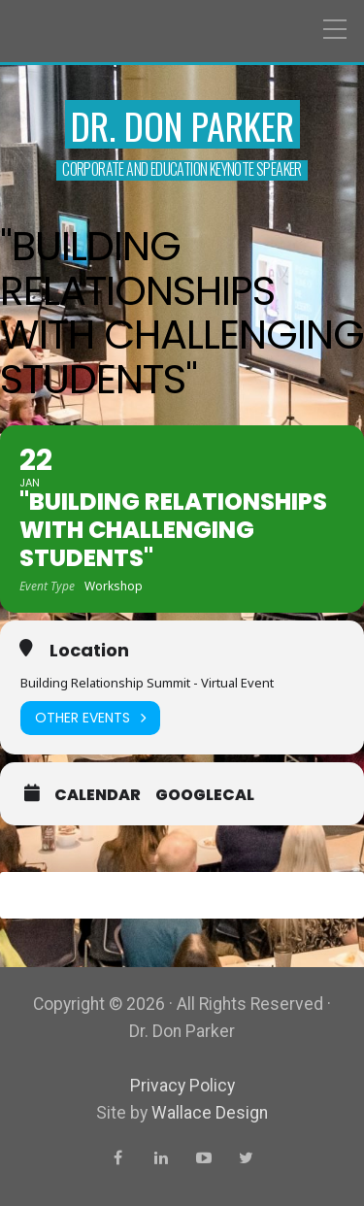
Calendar (97, 795)
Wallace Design (209, 1112)
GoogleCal (204, 795)
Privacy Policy (182, 1085)
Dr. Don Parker (182, 125)
